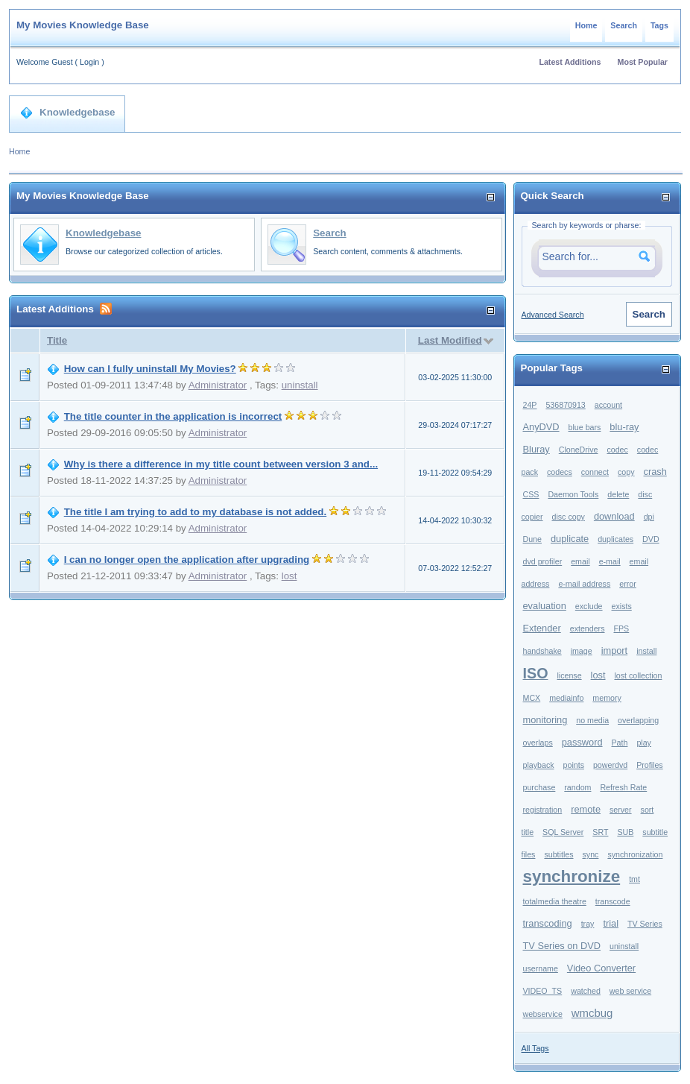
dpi (649, 516)
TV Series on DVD (562, 945)
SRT (600, 832)
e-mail (610, 561)
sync (590, 854)
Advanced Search (553, 314)
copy (626, 471)
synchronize (572, 876)
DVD (650, 539)
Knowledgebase (67, 113)
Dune (532, 539)
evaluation (544, 605)
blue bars (585, 427)
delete (618, 494)
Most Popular (643, 61)
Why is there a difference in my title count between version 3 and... (221, 464)
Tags (659, 25)
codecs (559, 471)
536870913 (565, 404)
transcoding (547, 923)
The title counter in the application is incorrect (173, 416)
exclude (589, 606)
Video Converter (601, 968)
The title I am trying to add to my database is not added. (195, 511)
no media (592, 720)
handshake (542, 650)
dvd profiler (543, 561)
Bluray (536, 449)
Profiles (649, 764)
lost (289, 576)
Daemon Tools (573, 494)
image (581, 650)
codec (617, 449)
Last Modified (450, 340)
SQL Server (562, 832)
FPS (621, 628)
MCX (532, 697)
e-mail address (584, 583)
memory (606, 697)
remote (586, 809)
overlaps (538, 742)
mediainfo (566, 697)
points (573, 764)
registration (543, 809)
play (643, 742)
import (614, 650)
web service (630, 990)
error (627, 583)
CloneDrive (578, 449)
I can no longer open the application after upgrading (187, 559)
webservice (543, 1013)
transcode (612, 901)
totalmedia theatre (554, 901)
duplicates (615, 539)
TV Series (644, 923)
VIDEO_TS (543, 990)
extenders (587, 628)
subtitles (558, 854)
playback (538, 764)
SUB (625, 832)
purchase (539, 787)
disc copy (568, 516)
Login (89, 61)
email (580, 561)
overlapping (638, 720)
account (608, 404)
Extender (542, 628)
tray (588, 923)
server (621, 809)
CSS (531, 494)
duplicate (570, 538)
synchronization (634, 854)
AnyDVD (541, 426)
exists (622, 606)
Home (586, 25)
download (614, 516)
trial (610, 923)
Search (623, 25)
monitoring (545, 719)
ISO (535, 673)
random (577, 787)
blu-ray (624, 426)
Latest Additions (570, 61)
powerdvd (610, 764)
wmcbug (592, 1012)
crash (655, 471)
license (569, 675)
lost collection (638, 675)
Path (620, 742)
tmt (634, 879)
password (582, 742)
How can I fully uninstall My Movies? (150, 368)
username (540, 968)
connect (595, 471)
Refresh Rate (623, 787)
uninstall (300, 385)
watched (586, 990)
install (646, 650)
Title (57, 340)
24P (530, 404)
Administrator (218, 385)
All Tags (535, 1048)
